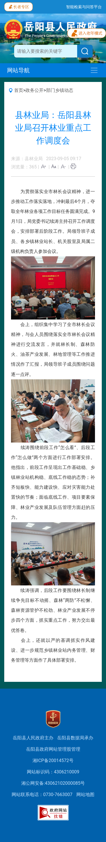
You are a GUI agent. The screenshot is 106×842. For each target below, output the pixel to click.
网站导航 (18, 70)
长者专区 (18, 6)
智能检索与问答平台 (84, 7)
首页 (18, 90)
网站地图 (85, 794)
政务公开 (34, 90)
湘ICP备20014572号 (53, 760)
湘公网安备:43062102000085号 (53, 783)
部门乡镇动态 (59, 90)
